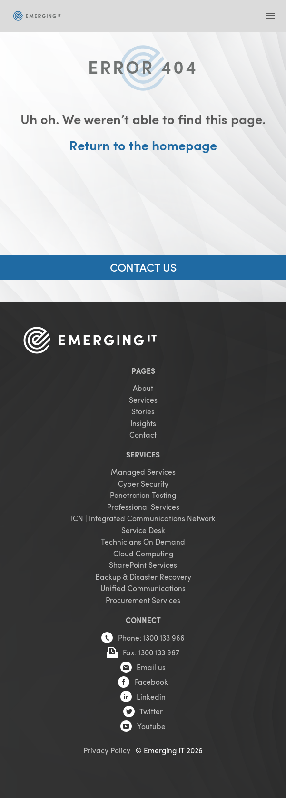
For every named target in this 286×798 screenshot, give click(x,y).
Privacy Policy (106, 750)
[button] (270, 16)
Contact (143, 434)
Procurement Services (143, 600)
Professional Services (143, 507)
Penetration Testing (143, 495)
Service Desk (143, 530)
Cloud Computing (143, 553)
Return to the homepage (143, 145)
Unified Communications (143, 588)
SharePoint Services (143, 565)
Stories (143, 411)
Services (143, 400)
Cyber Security (143, 483)
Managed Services (143, 472)
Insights (143, 423)
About (143, 388)
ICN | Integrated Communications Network (143, 518)
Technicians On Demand (143, 541)
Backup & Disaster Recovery (143, 577)
